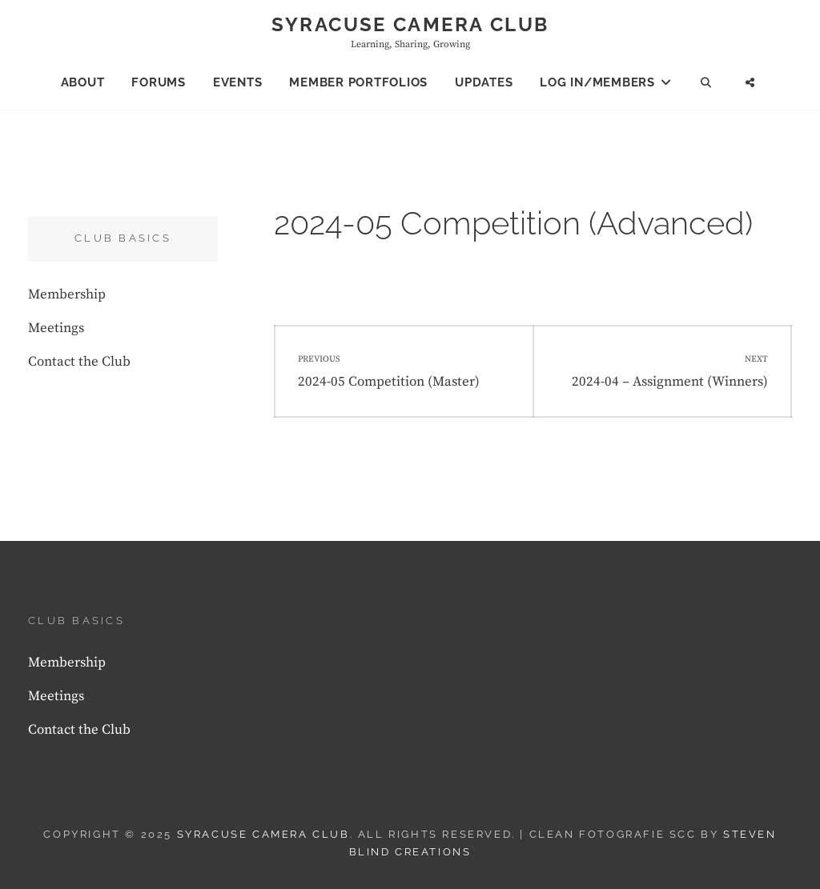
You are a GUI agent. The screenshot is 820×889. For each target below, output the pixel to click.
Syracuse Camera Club (410, 24)
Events (238, 82)
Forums (158, 82)
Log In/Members (597, 82)
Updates (483, 82)
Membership (67, 294)
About (83, 82)
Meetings (56, 328)
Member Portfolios (358, 82)
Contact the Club (79, 361)
